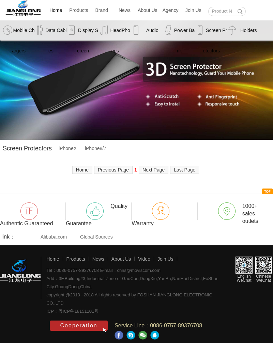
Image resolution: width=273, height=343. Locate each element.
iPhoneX (68, 148)
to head (267, 191)
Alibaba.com (54, 237)
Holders (248, 30)
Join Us (193, 10)
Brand (101, 10)
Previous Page (113, 170)
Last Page (184, 170)
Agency (171, 10)
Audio (152, 30)
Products (78, 10)
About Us (147, 10)
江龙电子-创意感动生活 (20, 278)
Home (55, 10)
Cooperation (78, 325)
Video (144, 259)
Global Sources (96, 237)
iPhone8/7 (95, 148)
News (125, 10)
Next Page (153, 170)
